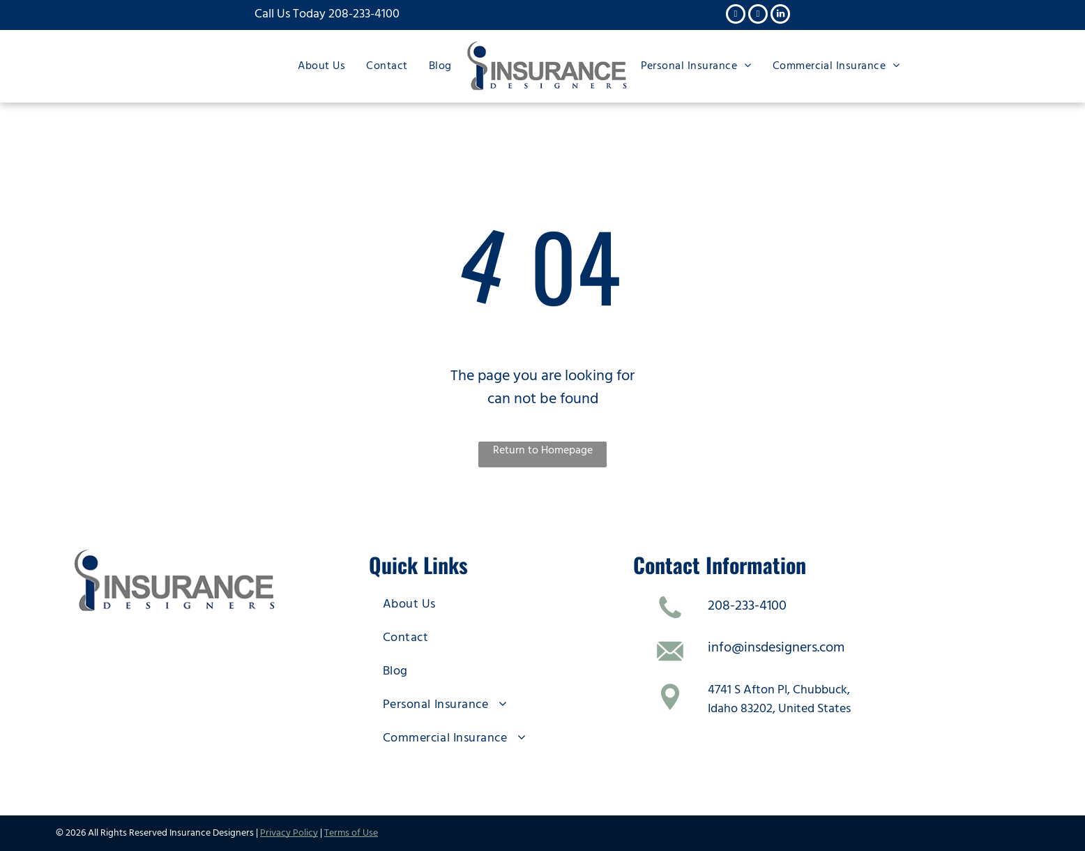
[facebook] (735, 15)
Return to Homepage (543, 450)
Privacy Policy (289, 833)
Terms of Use (351, 833)
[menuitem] (321, 64)
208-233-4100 (364, 13)
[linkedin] (780, 15)
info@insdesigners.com (776, 647)
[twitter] (758, 15)
